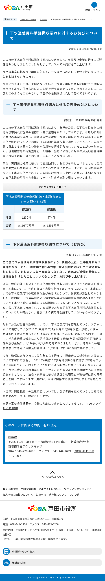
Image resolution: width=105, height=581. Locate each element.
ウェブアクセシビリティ (77, 489)
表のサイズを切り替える (52, 187)
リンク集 (74, 494)
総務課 (12, 437)
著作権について (58, 494)
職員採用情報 (10, 489)
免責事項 (41, 494)
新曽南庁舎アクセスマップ (25, 446)
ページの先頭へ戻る (52, 474)
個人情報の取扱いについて (18, 494)
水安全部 (43, 19)
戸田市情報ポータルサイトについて (41, 489)
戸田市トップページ (28, 19)
